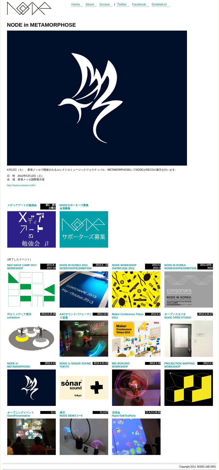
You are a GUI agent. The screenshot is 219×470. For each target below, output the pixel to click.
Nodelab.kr (159, 4)
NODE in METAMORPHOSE (18, 365)
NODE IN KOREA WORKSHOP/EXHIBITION (180, 267)
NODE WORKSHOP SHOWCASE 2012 (124, 267)
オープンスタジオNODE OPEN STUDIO (177, 316)
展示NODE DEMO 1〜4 (71, 414)
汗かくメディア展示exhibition (19, 316)
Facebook (139, 4)
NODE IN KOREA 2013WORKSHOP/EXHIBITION (76, 267)
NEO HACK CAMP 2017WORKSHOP (22, 267)
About (90, 4)
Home (76, 4)
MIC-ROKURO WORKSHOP (121, 365)
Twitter (121, 4)
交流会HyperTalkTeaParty (125, 414)
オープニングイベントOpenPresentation (20, 414)
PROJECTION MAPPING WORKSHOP (179, 365)
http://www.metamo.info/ (21, 185)
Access (104, 4)
